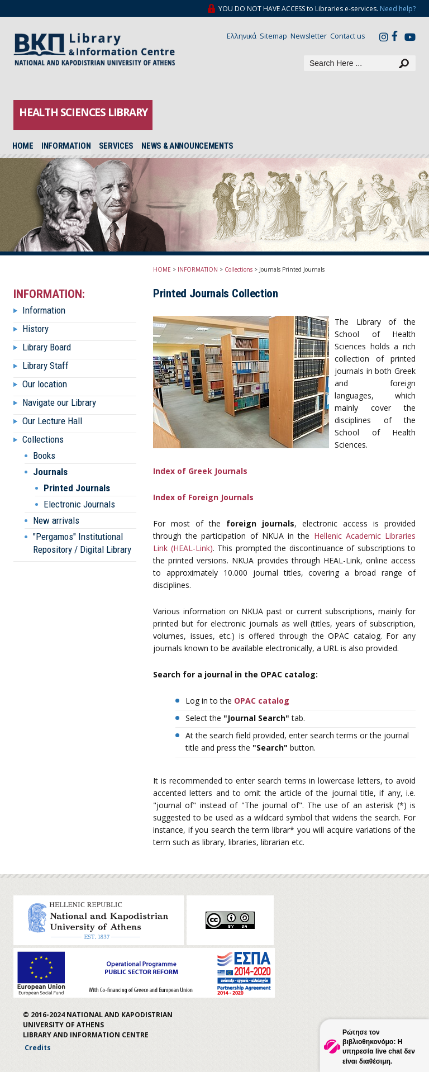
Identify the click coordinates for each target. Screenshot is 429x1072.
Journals (50, 471)
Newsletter (308, 36)
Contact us (347, 36)
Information (43, 310)
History (35, 328)
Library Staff (45, 365)
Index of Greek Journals (200, 471)
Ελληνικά (241, 36)
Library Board (46, 347)
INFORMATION (66, 146)
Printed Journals (77, 488)
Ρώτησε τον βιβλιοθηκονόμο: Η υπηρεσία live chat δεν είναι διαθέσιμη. (378, 1046)
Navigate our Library (59, 402)
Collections (43, 439)
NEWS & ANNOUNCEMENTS (187, 146)
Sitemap (273, 36)
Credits (38, 1047)
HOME (23, 146)
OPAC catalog (261, 700)
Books (44, 455)
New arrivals (56, 520)
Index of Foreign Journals (203, 497)
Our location (44, 384)
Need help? (398, 8)
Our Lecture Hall (52, 420)
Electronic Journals (79, 504)
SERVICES (116, 146)
